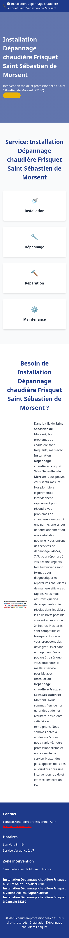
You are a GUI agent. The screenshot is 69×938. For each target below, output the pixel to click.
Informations (22, 826)
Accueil (8, 826)
